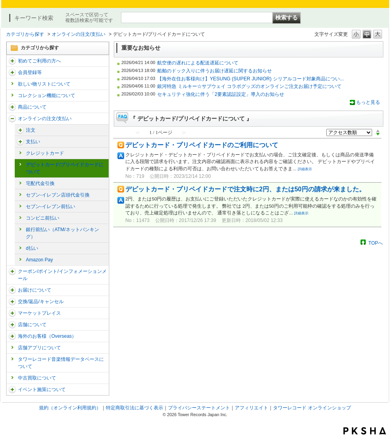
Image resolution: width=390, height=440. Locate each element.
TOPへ (376, 242)
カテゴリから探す (25, 34)
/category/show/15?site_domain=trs (12, 107)
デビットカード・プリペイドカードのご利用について (201, 145)
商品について (32, 107)
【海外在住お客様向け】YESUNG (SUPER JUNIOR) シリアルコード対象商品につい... (250, 79)
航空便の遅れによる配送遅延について (197, 63)
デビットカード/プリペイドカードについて (64, 168)
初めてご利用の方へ (39, 61)
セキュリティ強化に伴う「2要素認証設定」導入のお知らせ (220, 94)
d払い (32, 248)
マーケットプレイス (39, 313)
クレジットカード (45, 153)
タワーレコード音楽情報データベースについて (61, 362)
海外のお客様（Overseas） (47, 336)
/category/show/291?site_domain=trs (20, 130)
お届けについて (34, 290)
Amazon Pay (39, 260)
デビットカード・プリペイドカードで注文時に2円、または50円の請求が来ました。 (245, 189)
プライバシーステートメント (199, 407)
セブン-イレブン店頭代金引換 (58, 195)
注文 (30, 130)
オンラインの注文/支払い (78, 34)
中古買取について (37, 378)
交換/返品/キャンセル (41, 301)
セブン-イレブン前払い (50, 206)
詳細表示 (305, 169)
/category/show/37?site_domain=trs (12, 118)
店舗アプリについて (39, 347)
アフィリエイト (251, 407)
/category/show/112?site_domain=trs (12, 60)
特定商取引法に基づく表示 (134, 407)
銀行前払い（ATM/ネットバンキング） (62, 233)
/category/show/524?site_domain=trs (12, 389)
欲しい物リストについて (44, 84)
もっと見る (368, 102)
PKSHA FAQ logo (364, 431)
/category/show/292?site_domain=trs (12, 271)
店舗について (32, 324)
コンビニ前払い (42, 218)
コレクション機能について (46, 95)
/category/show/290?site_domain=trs (12, 72)
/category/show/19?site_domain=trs (12, 301)
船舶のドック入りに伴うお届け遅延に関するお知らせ (214, 71)
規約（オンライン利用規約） (70, 407)
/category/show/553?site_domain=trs (12, 313)
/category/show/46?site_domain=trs (12, 290)
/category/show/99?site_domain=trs (12, 324)
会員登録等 (30, 72)
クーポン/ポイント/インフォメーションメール (62, 275)
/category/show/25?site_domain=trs (12, 336)
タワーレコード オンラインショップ (312, 407)
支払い (33, 141)
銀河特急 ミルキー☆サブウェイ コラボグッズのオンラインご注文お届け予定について (249, 86)
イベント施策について (42, 389)
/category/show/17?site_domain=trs (20, 141)
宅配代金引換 (40, 183)
